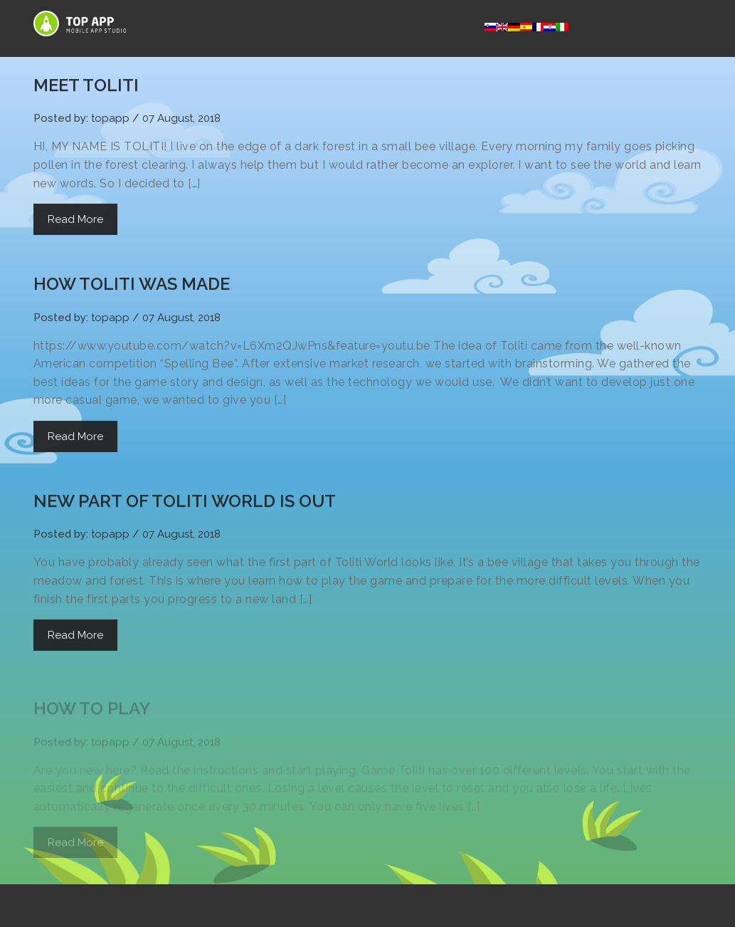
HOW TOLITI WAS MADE (131, 285)
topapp (110, 119)
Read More (75, 220)
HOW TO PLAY (91, 712)
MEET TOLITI (86, 86)
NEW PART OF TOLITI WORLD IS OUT (184, 501)
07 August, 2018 (181, 119)
